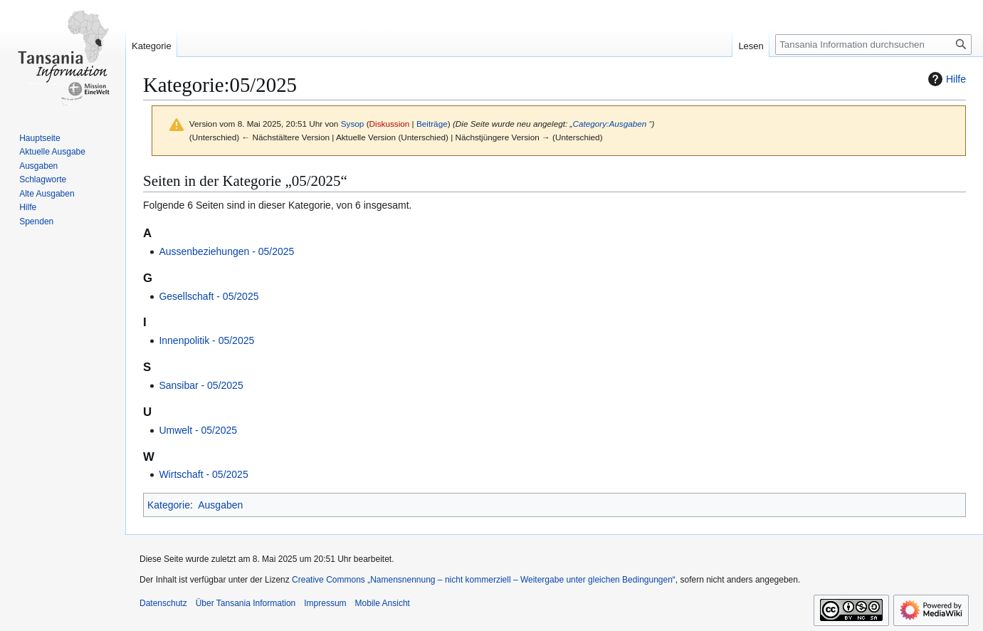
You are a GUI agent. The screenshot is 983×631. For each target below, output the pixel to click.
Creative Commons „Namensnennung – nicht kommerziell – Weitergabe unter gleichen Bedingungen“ (484, 580)
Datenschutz (163, 603)
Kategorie (168, 505)
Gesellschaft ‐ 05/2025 (208, 296)
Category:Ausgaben (609, 123)
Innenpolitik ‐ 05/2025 (206, 340)
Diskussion (389, 123)
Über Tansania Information (246, 603)
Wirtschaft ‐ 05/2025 (203, 474)
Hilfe (945, 79)
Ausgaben (220, 505)
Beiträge (432, 123)
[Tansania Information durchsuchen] (873, 44)
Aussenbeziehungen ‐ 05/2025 (226, 251)
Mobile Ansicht (382, 603)
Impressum (325, 603)
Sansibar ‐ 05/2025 (201, 385)
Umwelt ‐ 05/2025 (198, 430)
